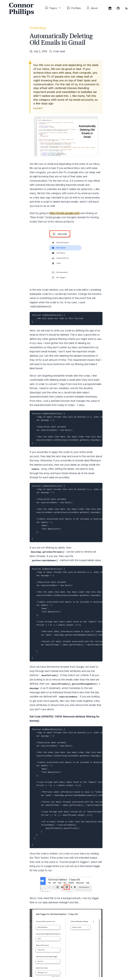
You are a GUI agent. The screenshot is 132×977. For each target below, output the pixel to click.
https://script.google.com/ (64, 213)
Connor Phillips (21, 8)
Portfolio (76, 8)
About (94, 8)
